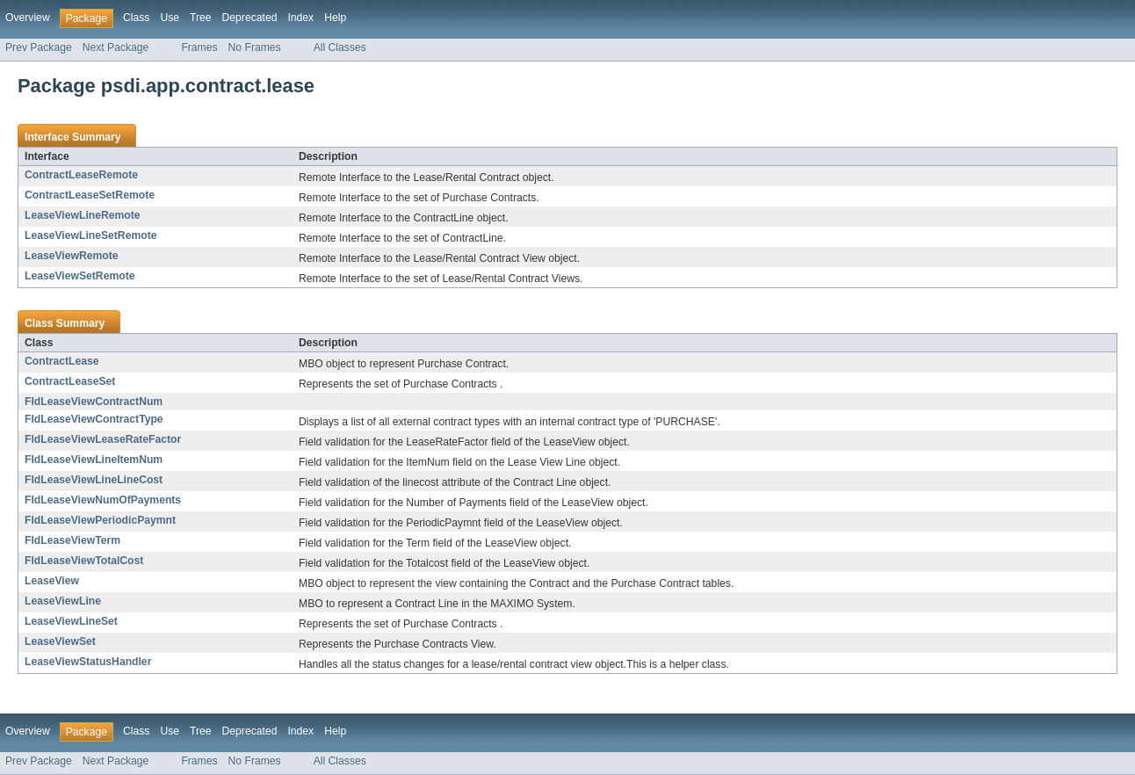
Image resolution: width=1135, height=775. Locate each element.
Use (169, 17)
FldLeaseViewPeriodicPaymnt (100, 520)
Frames (199, 47)
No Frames (254, 47)
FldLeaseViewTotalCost (84, 560)
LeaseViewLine (63, 601)
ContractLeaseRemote (81, 175)
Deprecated (250, 17)
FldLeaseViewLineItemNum (94, 459)
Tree (201, 17)
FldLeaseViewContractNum (94, 401)
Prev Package (38, 47)
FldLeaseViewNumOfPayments (103, 500)
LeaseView (52, 581)
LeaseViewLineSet (71, 621)
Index (300, 17)
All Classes (340, 47)
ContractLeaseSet (70, 381)
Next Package (116, 47)
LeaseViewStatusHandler (88, 661)
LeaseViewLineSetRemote (90, 235)
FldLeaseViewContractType (94, 419)
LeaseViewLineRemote (83, 215)
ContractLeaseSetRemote (90, 195)
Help (335, 17)
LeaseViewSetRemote (79, 276)
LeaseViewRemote (72, 256)
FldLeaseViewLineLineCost (94, 480)
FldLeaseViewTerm (72, 540)
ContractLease (61, 361)
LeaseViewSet (60, 641)
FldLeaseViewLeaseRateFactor (103, 439)
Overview (27, 17)
